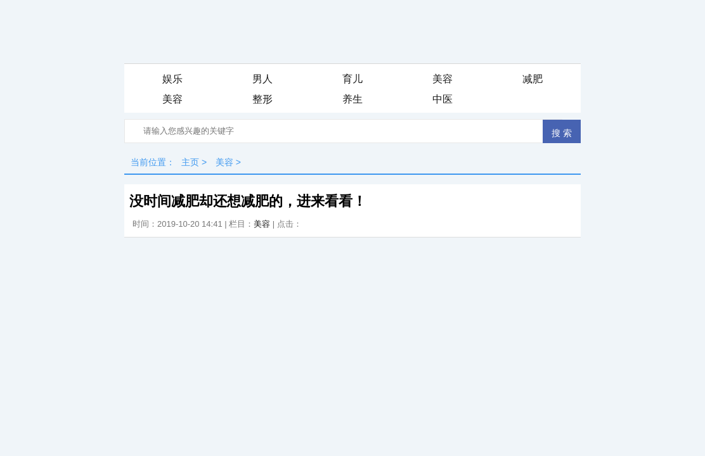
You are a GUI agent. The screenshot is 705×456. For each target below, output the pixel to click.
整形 (262, 99)
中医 (442, 99)
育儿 (352, 78)
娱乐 (172, 78)
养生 (352, 99)
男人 (262, 78)
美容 (442, 78)
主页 (190, 162)
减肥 (532, 78)
